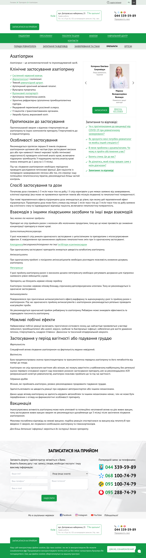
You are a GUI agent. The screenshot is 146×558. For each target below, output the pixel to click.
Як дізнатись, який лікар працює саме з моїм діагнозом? (110, 162)
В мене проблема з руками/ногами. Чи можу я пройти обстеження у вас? (109, 148)
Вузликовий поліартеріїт (25, 92)
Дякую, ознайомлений (121, 549)
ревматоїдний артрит (32, 81)
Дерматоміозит (20, 78)
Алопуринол (16, 243)
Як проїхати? (94, 13)
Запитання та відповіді (101, 169)
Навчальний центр (118, 35)
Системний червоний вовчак (27, 74)
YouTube (98, 514)
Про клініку (46, 35)
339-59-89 (125, 15)
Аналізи (93, 35)
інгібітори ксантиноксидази (72, 243)
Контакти (73, 40)
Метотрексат (16, 266)
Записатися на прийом (24, 26)
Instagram (82, 514)
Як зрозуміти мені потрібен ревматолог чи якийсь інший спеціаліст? (110, 139)
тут (25, 550)
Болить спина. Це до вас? (102, 155)
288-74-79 (120, 492)
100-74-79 (120, 475)
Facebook (67, 514)
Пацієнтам (24, 35)
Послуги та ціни (70, 35)
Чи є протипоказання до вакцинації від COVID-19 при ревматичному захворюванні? (109, 129)
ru (129, 2)
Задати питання (115, 3)
